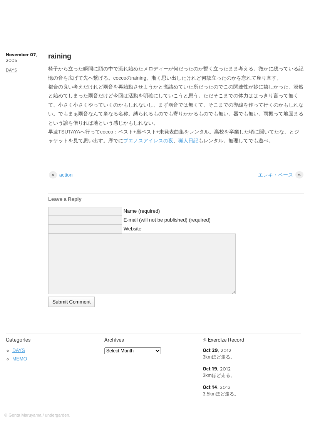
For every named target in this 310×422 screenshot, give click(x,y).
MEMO (19, 359)
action (61, 175)
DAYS (11, 70)
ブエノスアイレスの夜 (148, 140)
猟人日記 (188, 140)
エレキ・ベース (280, 175)
